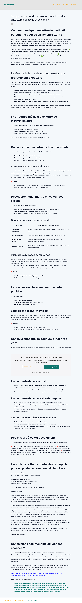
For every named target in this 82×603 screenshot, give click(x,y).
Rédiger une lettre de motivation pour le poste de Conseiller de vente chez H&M (39, 583)
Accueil (58, 4)
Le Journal (66, 4)
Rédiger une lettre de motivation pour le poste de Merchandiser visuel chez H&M (40, 585)
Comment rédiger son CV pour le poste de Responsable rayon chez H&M (37, 591)
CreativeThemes (32, 600)
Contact (73, 4)
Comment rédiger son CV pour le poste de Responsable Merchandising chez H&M (40, 589)
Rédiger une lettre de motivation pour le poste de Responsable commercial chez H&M (41, 587)
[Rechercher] (54, 4)
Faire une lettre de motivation (41, 24)
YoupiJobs (9, 5)
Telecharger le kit (52, 367)
